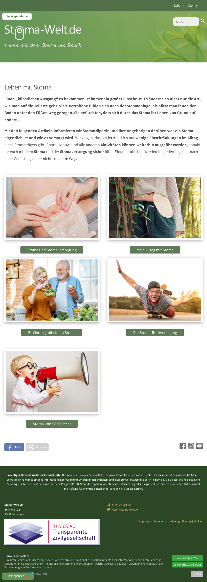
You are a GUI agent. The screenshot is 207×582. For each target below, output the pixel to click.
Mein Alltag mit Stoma (155, 249)
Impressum (145, 521)
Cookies (198, 521)
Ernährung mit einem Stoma (52, 332)
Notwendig (38, 573)
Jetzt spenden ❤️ (18, 576)
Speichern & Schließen (187, 565)
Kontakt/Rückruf (121, 505)
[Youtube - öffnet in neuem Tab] (199, 447)
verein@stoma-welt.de (124, 509)
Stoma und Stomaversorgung (51, 249)
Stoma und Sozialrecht (52, 423)
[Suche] (186, 21)
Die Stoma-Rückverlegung (155, 332)
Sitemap (187, 521)
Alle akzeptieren (187, 558)
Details (196, 574)
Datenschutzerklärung (167, 521)
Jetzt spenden (16, 16)
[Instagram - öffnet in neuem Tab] (190, 447)
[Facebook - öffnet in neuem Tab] (182, 447)
